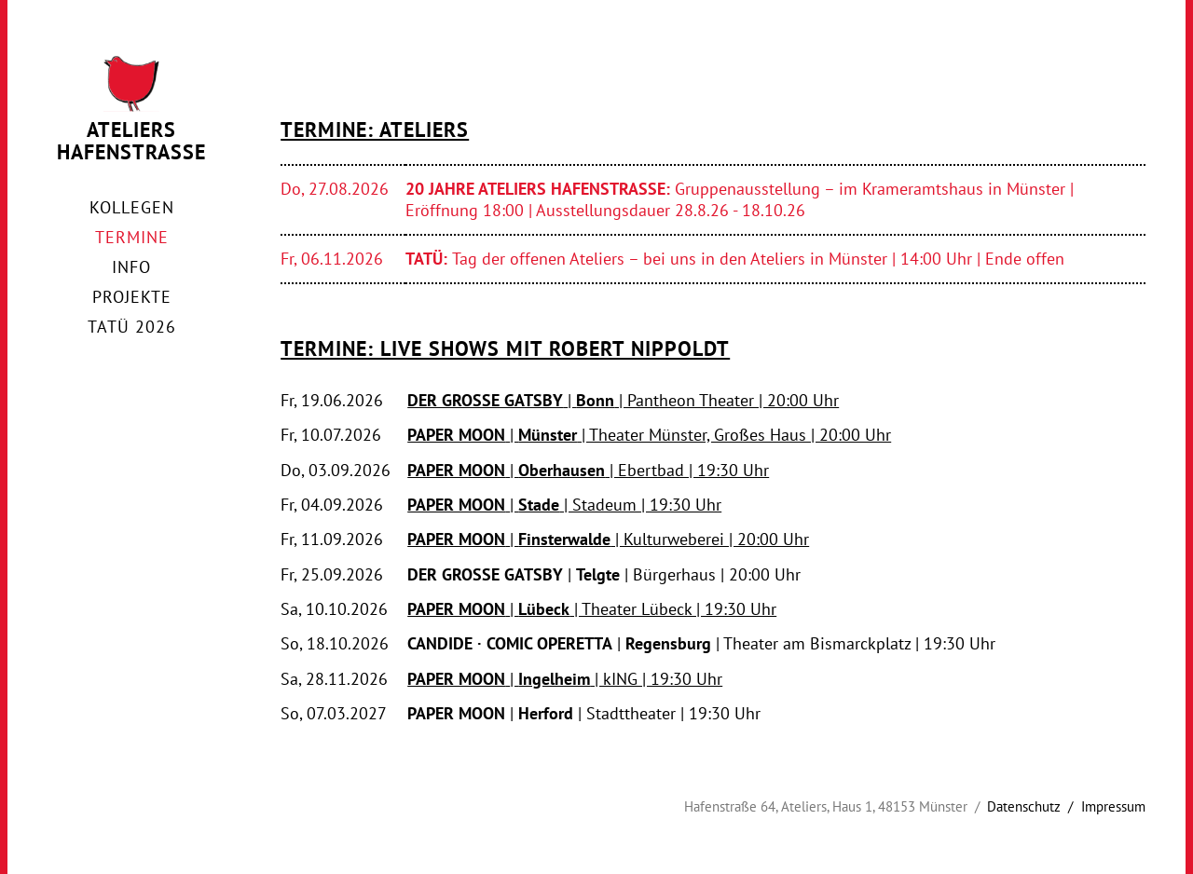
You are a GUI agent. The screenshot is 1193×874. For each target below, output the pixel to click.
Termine (132, 237)
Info (131, 267)
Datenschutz (1024, 806)
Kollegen (131, 207)
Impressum (1113, 806)
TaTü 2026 (132, 326)
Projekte (131, 296)
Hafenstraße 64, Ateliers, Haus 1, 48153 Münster (825, 806)
